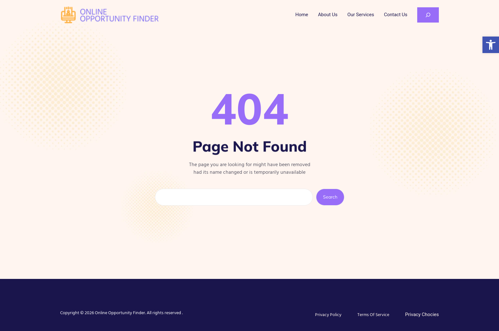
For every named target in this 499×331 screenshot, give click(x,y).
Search (330, 197)
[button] (490, 45)
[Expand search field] (428, 15)
